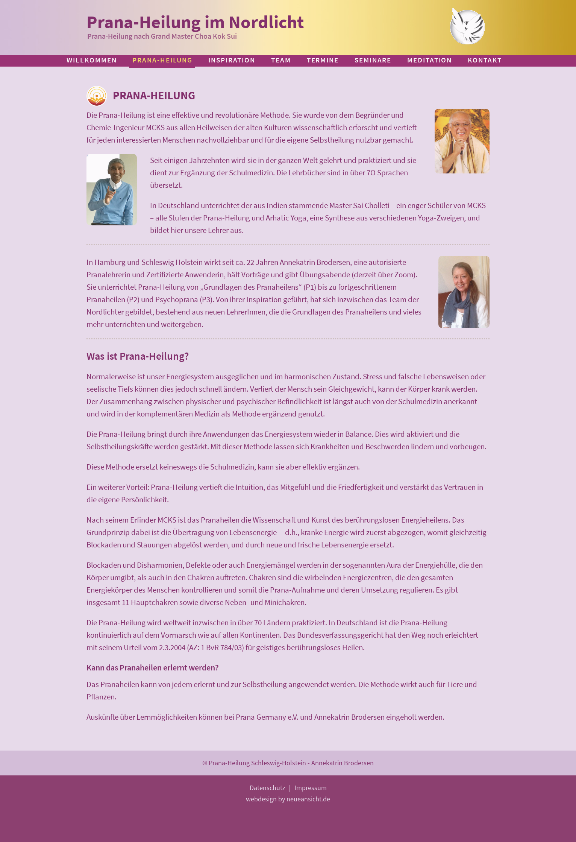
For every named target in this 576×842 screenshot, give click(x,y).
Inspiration (231, 59)
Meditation (429, 59)
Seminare (373, 59)
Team (281, 59)
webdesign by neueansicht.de (288, 799)
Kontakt (485, 59)
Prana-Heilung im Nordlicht (195, 22)
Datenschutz (267, 787)
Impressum (310, 787)
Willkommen (92, 59)
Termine (323, 59)
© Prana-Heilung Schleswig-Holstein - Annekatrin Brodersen (288, 762)
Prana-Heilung (162, 59)
